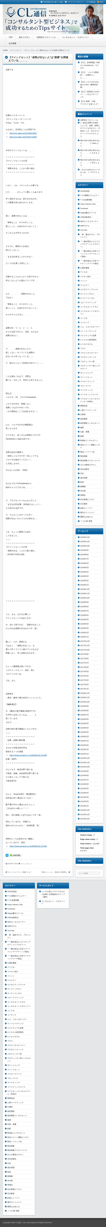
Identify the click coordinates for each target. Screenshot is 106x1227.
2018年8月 (84, 607)
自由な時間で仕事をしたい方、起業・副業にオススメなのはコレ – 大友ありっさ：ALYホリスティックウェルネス (90, 128)
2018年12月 (85, 589)
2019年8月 (84, 555)
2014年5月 (84, 788)
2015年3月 (84, 745)
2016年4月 (84, 728)
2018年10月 (85, 598)
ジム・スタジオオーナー (90, 327)
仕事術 (83, 414)
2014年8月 (84, 775)
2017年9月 (84, 654)
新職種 (83, 486)
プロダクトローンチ (88, 357)
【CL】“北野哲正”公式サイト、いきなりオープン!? (90, 94)
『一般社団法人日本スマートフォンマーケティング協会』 (90, 253)
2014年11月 (85, 762)
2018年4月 (84, 624)
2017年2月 (84, 685)
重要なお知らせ (86, 517)
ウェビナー (84, 285)
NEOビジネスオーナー (89, 221)
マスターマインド (87, 381)
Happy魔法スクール (88, 213)
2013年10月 (85, 819)
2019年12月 (85, 537)
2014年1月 (84, 806)
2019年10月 (85, 546)
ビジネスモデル (86, 344)
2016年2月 (84, 736)
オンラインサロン (87, 294)
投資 (82, 482)
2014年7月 (84, 780)
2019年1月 (84, 585)
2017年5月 (84, 671)
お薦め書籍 (84, 268)
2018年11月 (85, 593)
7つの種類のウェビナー (89, 195)
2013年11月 (85, 814)
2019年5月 (84, 567)
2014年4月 (84, 793)
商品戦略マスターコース (90, 460)
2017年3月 (84, 680)
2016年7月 (84, 715)
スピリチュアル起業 (88, 335)
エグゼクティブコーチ (89, 289)
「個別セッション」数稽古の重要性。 (54, 872)
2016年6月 (84, 719)
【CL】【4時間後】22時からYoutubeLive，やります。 (90, 65)
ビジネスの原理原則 (88, 340)
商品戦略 (83, 456)
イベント (83, 281)
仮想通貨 (83, 419)
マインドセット (26, 864)
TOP (11, 37)
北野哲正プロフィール (46, 37)
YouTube (83, 230)
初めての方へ (24, 37)
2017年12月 (85, 641)
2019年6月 (84, 563)
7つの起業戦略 (86, 200)
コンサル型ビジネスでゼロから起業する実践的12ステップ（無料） (53, 894)
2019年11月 (85, 541)
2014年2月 (84, 801)
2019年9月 (84, 550)
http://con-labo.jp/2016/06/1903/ (23, 133)
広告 (82, 473)
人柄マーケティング (88, 410)
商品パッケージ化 (87, 452)
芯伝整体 (83, 504)
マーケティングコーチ (89, 394)
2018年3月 (84, 628)
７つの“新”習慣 (86, 521)
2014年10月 (85, 767)
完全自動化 (84, 469)
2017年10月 (85, 650)
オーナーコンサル (87, 298)
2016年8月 (84, 710)
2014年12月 (85, 758)
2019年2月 (84, 581)
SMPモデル (84, 226)
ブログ (83, 348)
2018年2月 (84, 633)
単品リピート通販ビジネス (18, 1137)
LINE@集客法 (85, 217)
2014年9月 (84, 771)
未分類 (83, 491)
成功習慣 (83, 478)
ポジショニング (86, 373)
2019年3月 (84, 576)
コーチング (84, 322)
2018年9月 (84, 602)
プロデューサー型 (87, 361)
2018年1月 (84, 637)
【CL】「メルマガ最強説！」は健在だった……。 (89, 75)
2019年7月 (84, 559)
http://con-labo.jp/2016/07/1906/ (23, 137)
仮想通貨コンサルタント (90, 423)
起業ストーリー (86, 508)
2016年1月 (84, 741)
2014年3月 (84, 797)
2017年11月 (85, 645)
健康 (82, 427)
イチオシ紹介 (85, 276)
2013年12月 (85, 810)
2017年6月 (84, 667)
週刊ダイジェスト (87, 512)
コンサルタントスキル (89, 307)
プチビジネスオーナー (89, 353)
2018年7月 (84, 611)
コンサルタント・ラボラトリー (75, 37)
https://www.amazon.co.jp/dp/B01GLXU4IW (28, 755)
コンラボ (83, 318)
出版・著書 (84, 432)
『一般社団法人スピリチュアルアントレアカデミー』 (90, 244)
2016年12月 (85, 693)
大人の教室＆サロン (88, 465)
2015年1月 (84, 754)
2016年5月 (84, 723)
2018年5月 (84, 619)
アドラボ (83, 272)
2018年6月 (84, 615)
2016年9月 (84, 706)
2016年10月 (85, 702)
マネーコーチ (85, 386)
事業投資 (83, 406)
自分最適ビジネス (87, 499)
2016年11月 (85, 697)
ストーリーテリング (88, 331)
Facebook (84, 208)
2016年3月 (84, 732)
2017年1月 (84, 689)
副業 (82, 436)
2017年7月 (84, 663)
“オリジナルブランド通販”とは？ (19, 872)
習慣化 (83, 495)
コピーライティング (88, 302)
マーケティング (86, 390)
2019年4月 (84, 572)
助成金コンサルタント (89, 440)
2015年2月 (84, 749)
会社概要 (12, 43)
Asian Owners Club (88, 204)
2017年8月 (84, 659)
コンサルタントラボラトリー (19, 1006)
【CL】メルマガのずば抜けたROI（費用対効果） (89, 84)
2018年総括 (85, 191)
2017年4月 (84, 676)
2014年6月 (84, 784)
